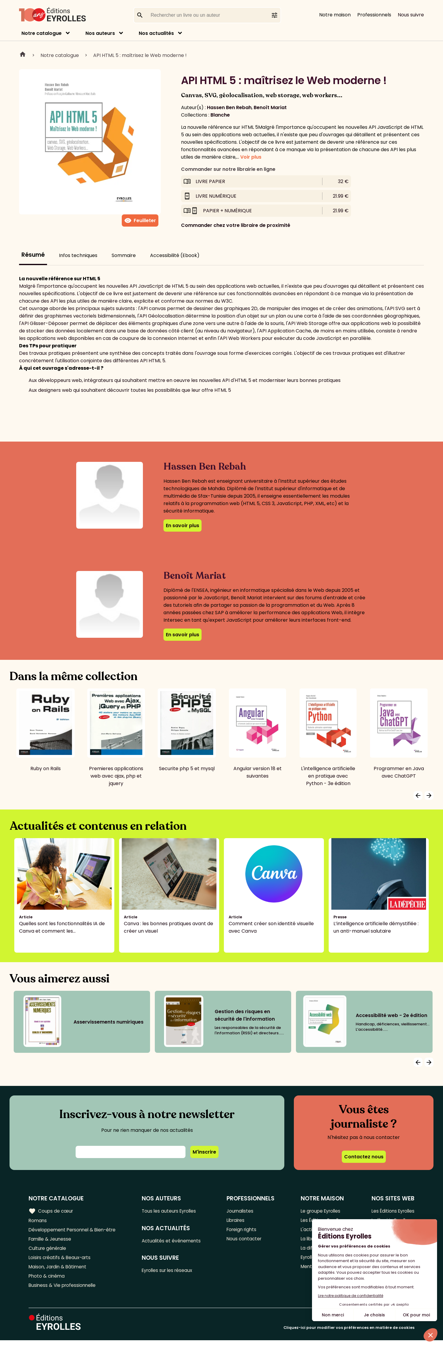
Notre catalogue (41, 33)
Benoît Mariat (270, 107)
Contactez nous (363, 1156)
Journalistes (242, 1211)
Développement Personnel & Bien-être (75, 1230)
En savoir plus (182, 525)
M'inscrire (204, 1152)
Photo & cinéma (47, 1279)
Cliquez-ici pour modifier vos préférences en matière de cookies (348, 1332)
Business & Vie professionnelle (64, 1289)
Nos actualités (156, 33)
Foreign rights (244, 1230)
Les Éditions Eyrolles (391, 1211)
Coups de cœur (51, 1210)
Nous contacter (246, 1240)
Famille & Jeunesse (51, 1240)
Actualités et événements (174, 1241)
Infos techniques (78, 255)
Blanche (220, 115)
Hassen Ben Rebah (229, 107)
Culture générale (48, 1250)
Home (22, 55)
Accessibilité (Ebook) (174, 255)
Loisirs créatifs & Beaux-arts (61, 1260)
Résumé (33, 255)
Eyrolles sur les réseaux (171, 1271)
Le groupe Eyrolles (320, 1211)
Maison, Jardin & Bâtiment (59, 1270)
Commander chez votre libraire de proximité (235, 225)
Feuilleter (140, 220)
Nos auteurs (100, 33)
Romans (38, 1220)
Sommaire (124, 255)
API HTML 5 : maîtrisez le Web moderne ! (140, 55)
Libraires (237, 1220)
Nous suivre (411, 14)
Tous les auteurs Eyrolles (172, 1211)
